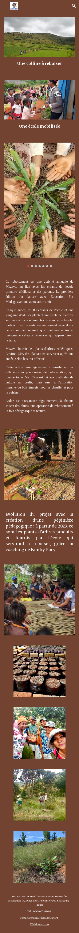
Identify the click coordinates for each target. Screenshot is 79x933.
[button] (5, 6)
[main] (39, 63)
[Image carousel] (39, 205)
